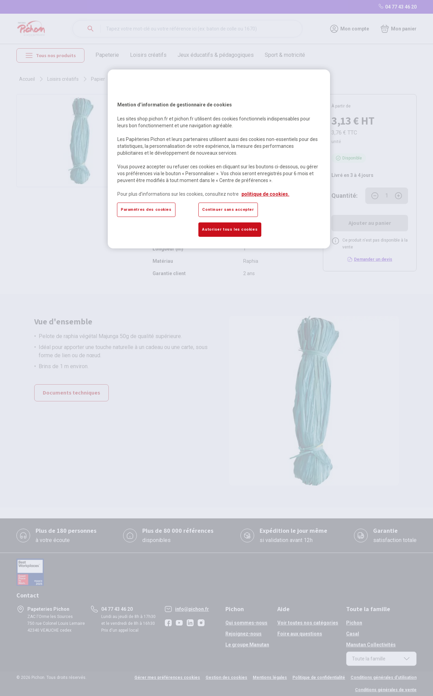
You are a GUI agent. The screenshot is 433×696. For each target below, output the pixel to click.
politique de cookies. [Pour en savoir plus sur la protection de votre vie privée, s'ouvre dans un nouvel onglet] (265, 194)
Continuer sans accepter (228, 209)
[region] (219, 158)
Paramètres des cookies (146, 209)
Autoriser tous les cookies (230, 229)
